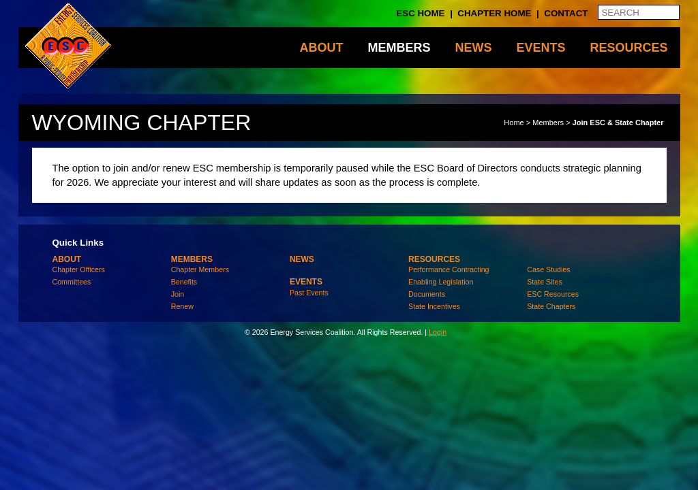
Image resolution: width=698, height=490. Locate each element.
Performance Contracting (448, 269)
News (473, 47)
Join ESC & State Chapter (618, 122)
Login (437, 332)
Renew (182, 306)
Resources (628, 47)
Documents (426, 294)
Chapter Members (200, 269)
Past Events (309, 293)
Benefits (184, 282)
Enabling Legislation (440, 282)
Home (514, 122)
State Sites (544, 282)
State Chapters (551, 306)
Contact (566, 13)
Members (398, 47)
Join (178, 294)
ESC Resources (553, 294)
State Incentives (434, 306)
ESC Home (420, 13)
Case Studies (548, 269)
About (321, 47)
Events (540, 47)
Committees (71, 282)
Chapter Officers (78, 269)
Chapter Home (494, 13)
